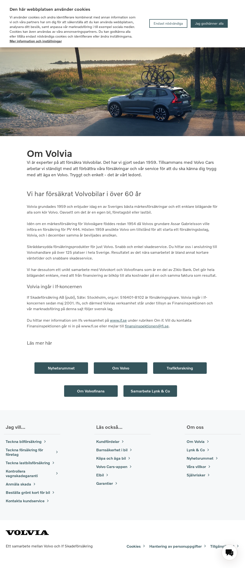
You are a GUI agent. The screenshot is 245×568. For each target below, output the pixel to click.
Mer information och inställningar (36, 41)
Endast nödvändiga (168, 23)
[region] (122, 23)
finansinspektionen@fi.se (147, 326)
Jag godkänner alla (209, 23)
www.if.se (118, 320)
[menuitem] (229, 552)
